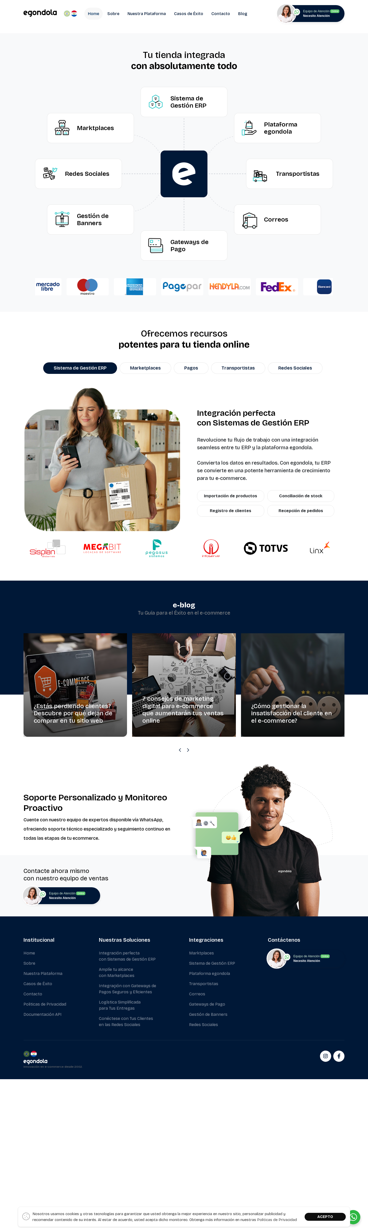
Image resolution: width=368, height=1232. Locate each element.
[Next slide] (188, 905)
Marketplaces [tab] (145, 523)
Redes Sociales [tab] (295, 523)
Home (93, 13)
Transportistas (203, 1138)
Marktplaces (201, 1108)
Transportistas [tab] (238, 523)
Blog (242, 13)
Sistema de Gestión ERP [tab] (80, 523)
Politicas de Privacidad (45, 1159)
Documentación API (43, 1169)
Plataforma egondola (209, 1128)
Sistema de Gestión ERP (212, 1118)
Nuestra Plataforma (147, 13)
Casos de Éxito (188, 13)
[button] (6, 107)
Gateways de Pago (207, 1159)
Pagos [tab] (191, 523)
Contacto (220, 13)
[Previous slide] (180, 905)
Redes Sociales (203, 1179)
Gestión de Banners (208, 1169)
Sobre (113, 13)
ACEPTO (325, 1216)
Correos (197, 1148)
